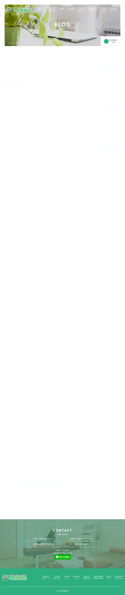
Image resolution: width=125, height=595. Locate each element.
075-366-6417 (81, 543)
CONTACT (114, 10)
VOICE (81, 10)
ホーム (10, 43)
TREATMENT (93, 10)
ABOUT (41, 10)
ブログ (17, 43)
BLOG (104, 10)
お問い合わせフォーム (43, 543)
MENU (62, 10)
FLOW (52, 10)
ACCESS (71, 10)
